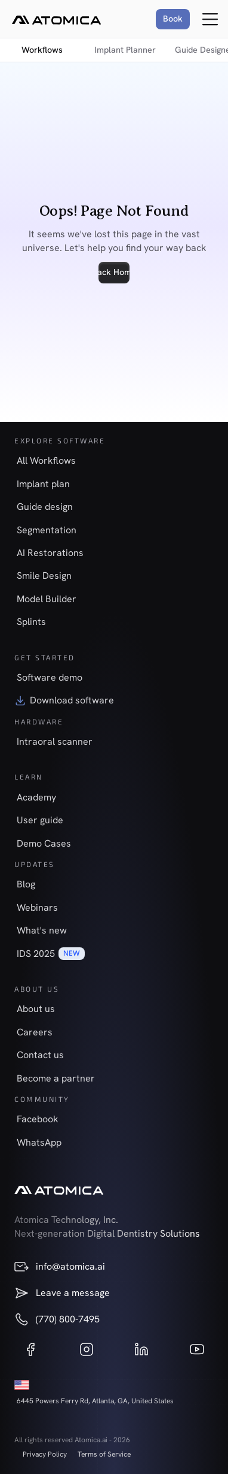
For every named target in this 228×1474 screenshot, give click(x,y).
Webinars (37, 907)
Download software (72, 700)
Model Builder (46, 599)
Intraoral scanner (55, 741)
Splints (31, 621)
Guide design (45, 506)
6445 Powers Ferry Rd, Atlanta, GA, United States (95, 1401)
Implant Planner (125, 49)
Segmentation (46, 530)
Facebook (37, 1119)
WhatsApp (39, 1142)
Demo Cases (44, 843)
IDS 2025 (36, 953)
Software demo (49, 677)
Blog (26, 884)
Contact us (40, 1055)
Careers (35, 1032)
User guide (40, 820)
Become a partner (56, 1078)
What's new (42, 930)
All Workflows (46, 460)
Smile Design (44, 575)
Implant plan (43, 484)
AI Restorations (50, 552)
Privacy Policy (45, 1454)
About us (36, 1008)
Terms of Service (104, 1454)
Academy (36, 797)
